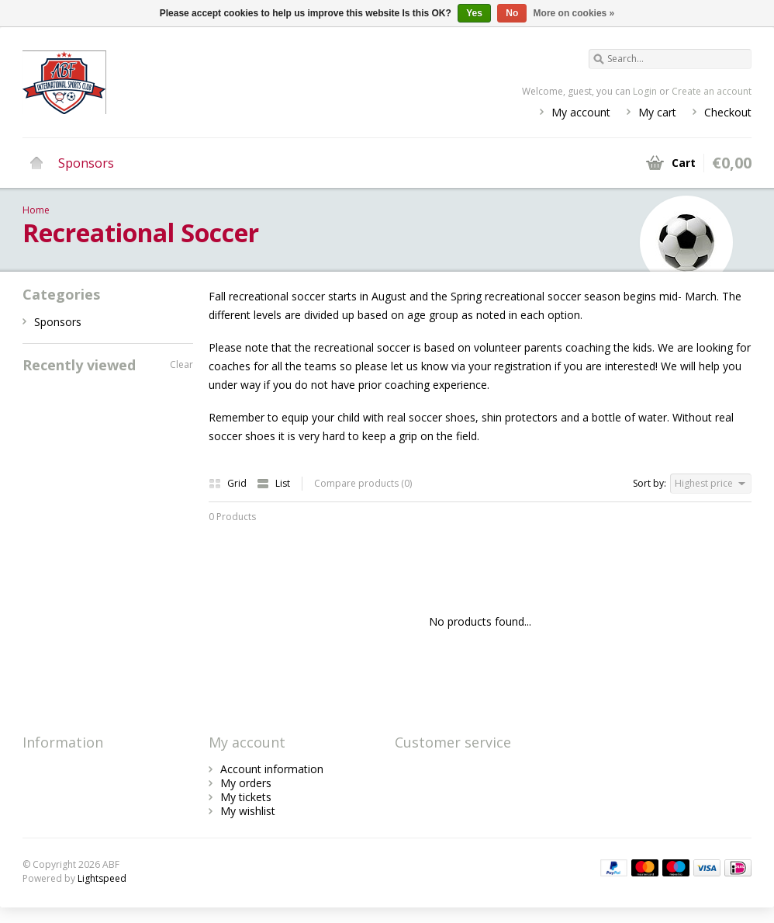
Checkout (728, 112)
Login (645, 91)
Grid (229, 483)
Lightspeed (102, 878)
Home (36, 163)
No (512, 13)
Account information (271, 769)
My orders (245, 783)
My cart (657, 112)
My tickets (245, 796)
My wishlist (247, 810)
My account (580, 112)
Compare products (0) (363, 483)
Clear (181, 364)
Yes (474, 13)
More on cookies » (574, 13)
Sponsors (86, 163)
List (273, 483)
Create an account (712, 91)
